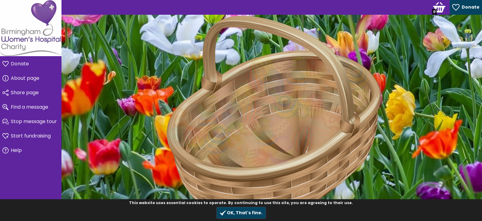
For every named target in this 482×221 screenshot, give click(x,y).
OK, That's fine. (241, 213)
